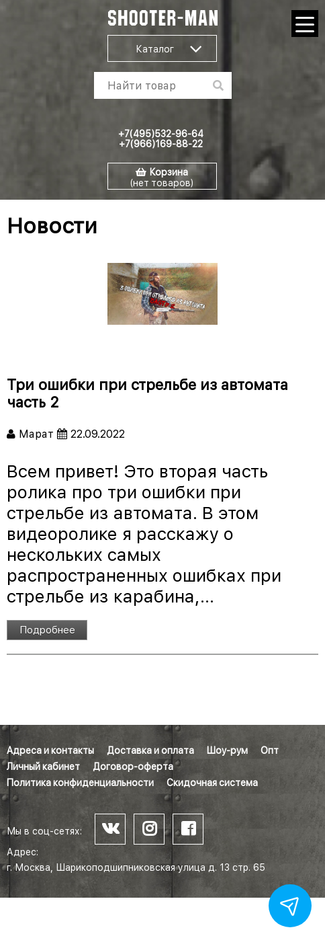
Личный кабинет (43, 766)
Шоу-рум (227, 750)
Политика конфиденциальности (80, 782)
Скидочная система (212, 782)
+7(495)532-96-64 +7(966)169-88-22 (160, 138)
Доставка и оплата (150, 750)
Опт (270, 750)
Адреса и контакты (50, 750)
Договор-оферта (133, 766)
